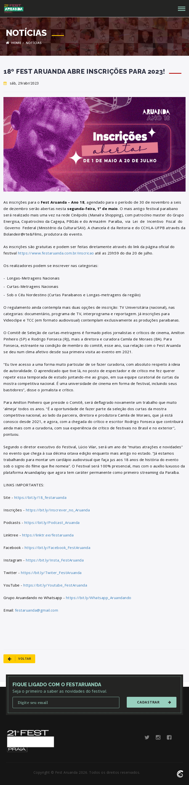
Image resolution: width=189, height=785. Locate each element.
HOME (13, 43)
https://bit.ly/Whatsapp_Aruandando (98, 597)
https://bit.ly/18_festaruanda (40, 497)
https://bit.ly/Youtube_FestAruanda (55, 585)
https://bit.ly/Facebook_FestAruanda (58, 547)
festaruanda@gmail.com (36, 610)
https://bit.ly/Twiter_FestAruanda (51, 572)
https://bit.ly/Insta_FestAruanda (55, 560)
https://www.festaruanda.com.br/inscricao (56, 253)
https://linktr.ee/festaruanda (48, 535)
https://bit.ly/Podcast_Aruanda (52, 522)
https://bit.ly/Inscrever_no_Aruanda (58, 509)
